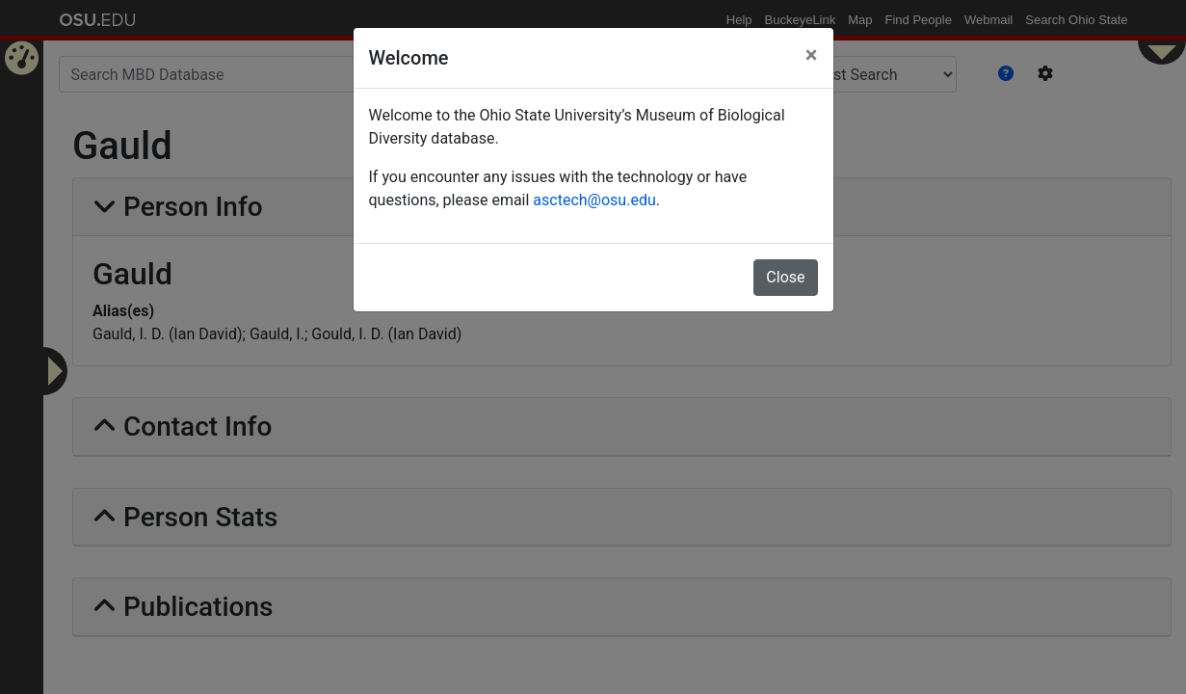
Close (785, 277)
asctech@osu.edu (594, 200)
